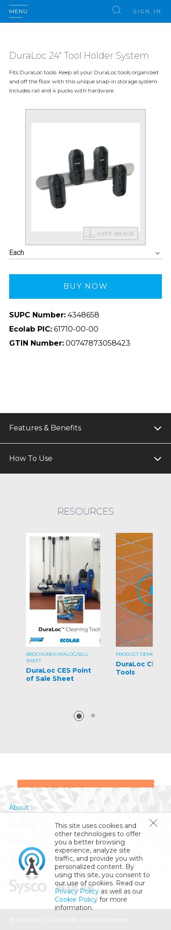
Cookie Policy (76, 899)
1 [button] (78, 715)
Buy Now (85, 286)
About (19, 807)
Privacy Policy (77, 891)
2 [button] (93, 715)
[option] (85, 177)
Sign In (147, 11)
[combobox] (85, 253)
